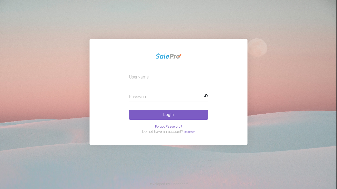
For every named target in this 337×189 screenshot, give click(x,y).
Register (189, 132)
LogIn (168, 114)
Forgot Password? (168, 126)
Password (138, 96)
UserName (139, 77)
